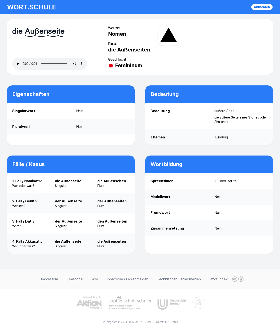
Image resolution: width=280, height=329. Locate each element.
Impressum (49, 279)
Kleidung (221, 137)
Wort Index (219, 279)
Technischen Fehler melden (179, 279)
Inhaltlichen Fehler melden (127, 279)
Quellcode (75, 279)
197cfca (173, 322)
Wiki (94, 279)
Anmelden (262, 7)
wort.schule (31, 7)
